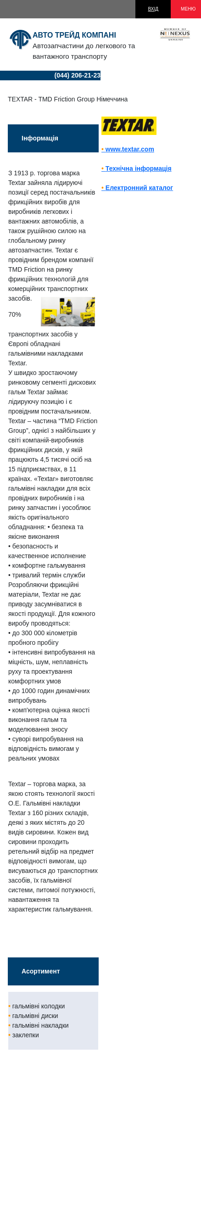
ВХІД (153, 8)
